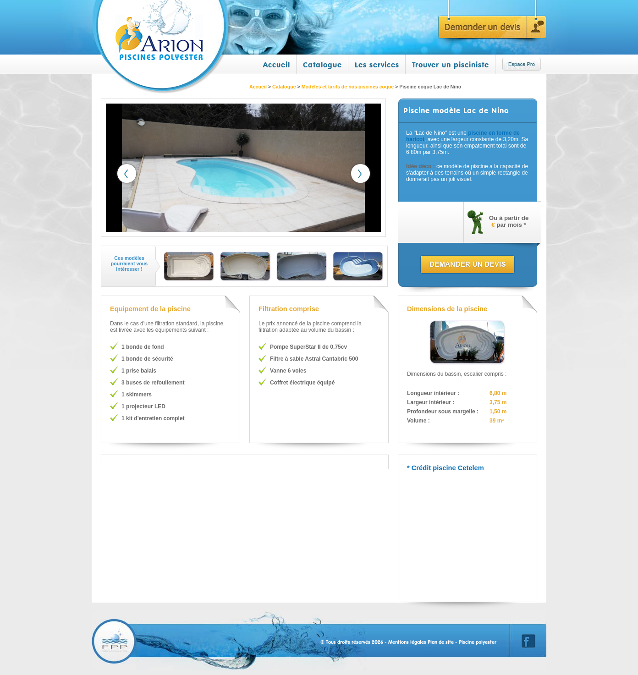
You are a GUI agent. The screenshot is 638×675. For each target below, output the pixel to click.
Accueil (276, 64)
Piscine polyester (477, 642)
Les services (377, 64)
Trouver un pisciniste (450, 64)
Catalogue (322, 64)
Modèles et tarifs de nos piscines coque (348, 86)
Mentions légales (407, 642)
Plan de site (441, 642)
